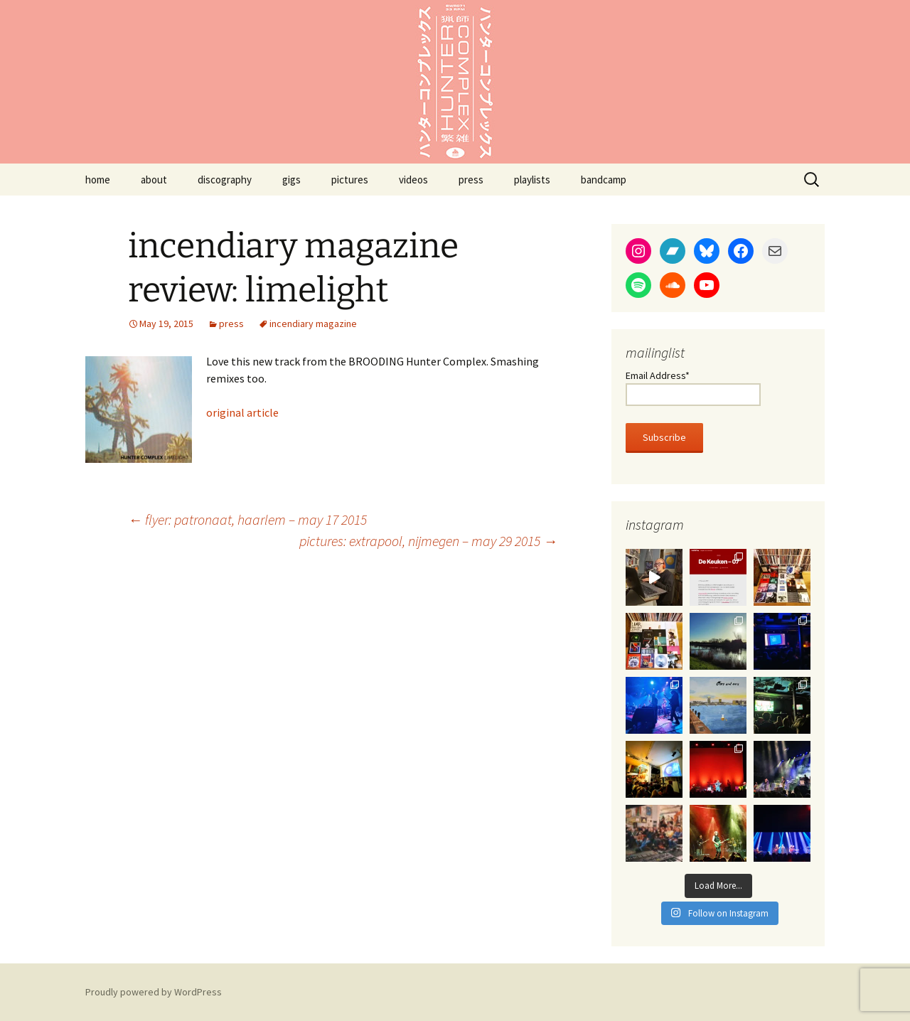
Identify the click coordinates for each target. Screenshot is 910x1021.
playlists (532, 179)
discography (225, 179)
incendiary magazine (313, 323)
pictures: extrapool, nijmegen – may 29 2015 (428, 541)
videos (413, 179)
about (154, 179)
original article (242, 412)
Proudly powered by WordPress (153, 991)
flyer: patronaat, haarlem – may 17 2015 (247, 519)
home (97, 179)
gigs (291, 179)
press (471, 179)
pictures (349, 179)
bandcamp (603, 179)
